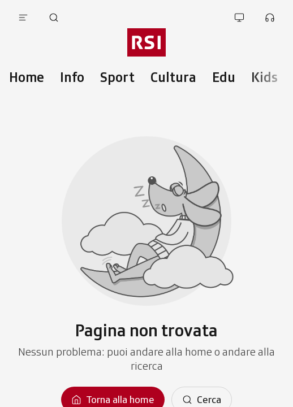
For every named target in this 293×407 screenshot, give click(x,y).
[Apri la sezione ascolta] (270, 18)
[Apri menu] (23, 18)
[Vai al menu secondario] (146, 42)
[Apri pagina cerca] (53, 18)
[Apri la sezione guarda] (239, 18)
